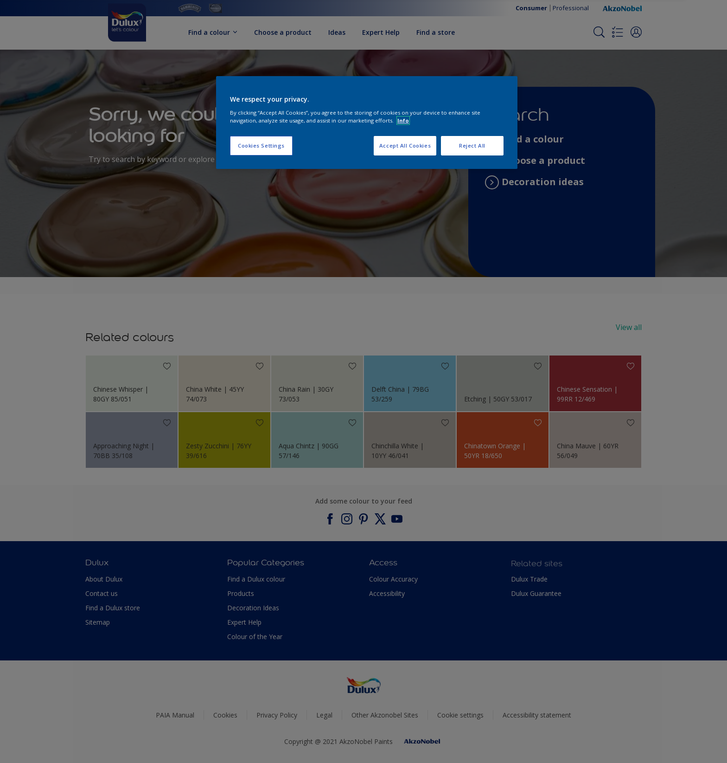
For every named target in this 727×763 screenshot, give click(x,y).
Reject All (472, 145)
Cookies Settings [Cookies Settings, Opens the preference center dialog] (261, 145)
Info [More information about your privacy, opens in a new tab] (403, 120)
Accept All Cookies (405, 145)
